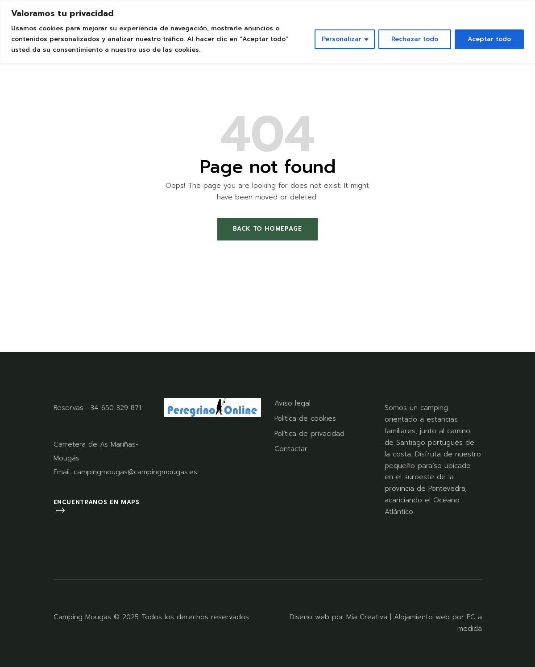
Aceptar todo (489, 39)
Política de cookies (305, 418)
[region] (267, 31)
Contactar (290, 449)
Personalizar (341, 39)
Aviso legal (292, 403)
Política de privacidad (309, 434)
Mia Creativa (366, 617)
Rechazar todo (414, 39)
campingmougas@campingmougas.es (135, 472)
